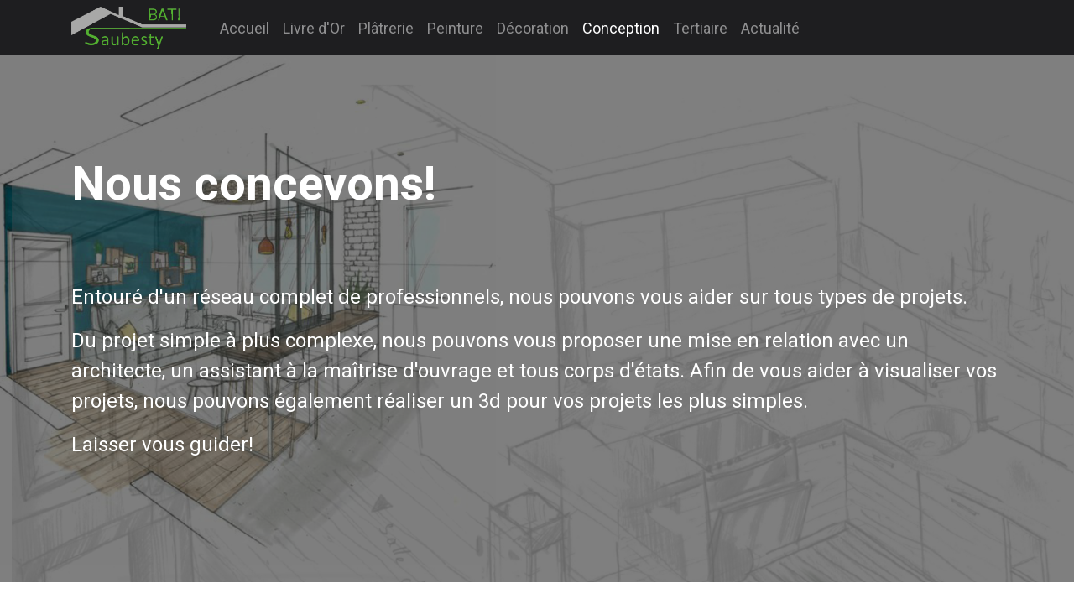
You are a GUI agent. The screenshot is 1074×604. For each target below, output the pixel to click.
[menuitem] (244, 28)
